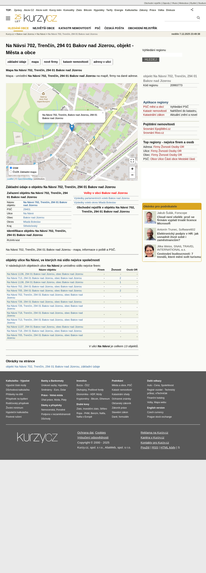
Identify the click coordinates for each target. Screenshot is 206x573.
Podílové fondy (95, 389)
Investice (82, 380)
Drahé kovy (83, 404)
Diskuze (170, 10)
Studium (202, 3)
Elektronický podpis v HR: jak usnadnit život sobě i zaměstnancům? (178, 237)
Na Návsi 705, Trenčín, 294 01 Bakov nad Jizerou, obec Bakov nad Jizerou (45, 336)
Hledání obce (18, 28)
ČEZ (87, 385)
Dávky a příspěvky (51, 405)
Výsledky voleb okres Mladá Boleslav (95, 202)
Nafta (102, 413)
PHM (86, 413)
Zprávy (18, 10)
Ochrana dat (85, 432)
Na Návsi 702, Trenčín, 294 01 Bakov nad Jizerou (73, 34)
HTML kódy (167, 447)
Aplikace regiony (155, 102)
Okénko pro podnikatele (160, 206)
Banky (44, 380)
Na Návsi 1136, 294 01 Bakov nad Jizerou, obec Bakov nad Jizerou (45, 274)
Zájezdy (166, 3)
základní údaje (16, 61)
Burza (80, 385)
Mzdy (99, 394)
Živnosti (165, 146)
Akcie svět (41, 10)
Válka (161, 10)
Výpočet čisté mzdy (16, 385)
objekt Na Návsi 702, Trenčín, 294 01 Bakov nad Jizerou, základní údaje (53, 366)
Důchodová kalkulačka (17, 389)
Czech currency (155, 412)
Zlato (79, 10)
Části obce (171, 159)
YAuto (174, 3)
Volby (150, 402)
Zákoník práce (119, 407)
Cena (157, 385)
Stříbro (103, 408)
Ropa (79, 413)
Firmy (156, 146)
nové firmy (51, 61)
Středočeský (30, 225)
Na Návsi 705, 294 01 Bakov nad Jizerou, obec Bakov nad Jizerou (44, 290)
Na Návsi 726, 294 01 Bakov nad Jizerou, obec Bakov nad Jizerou (44, 301)
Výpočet (24, 380)
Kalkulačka (131, 10)
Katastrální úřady (121, 394)
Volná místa (56, 395)
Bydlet (193, 3)
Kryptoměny (83, 398)
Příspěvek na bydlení (17, 398)
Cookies (100, 432)
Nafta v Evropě (84, 416)
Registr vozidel (155, 389)
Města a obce (119, 385)
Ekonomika (82, 394)
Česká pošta (114, 28)
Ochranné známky (121, 398)
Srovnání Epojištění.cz (156, 128)
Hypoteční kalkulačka (17, 412)
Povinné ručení (14, 416)
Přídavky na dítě (14, 394)
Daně (115, 416)
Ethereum (104, 398)
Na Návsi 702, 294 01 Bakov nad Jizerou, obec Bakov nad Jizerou (44, 286)
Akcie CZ (29, 10)
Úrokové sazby (49, 385)
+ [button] (132, 169)
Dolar (63, 389)
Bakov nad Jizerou (33, 217)
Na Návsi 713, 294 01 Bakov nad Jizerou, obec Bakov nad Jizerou (44, 278)
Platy (64, 399)
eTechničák (161, 393)
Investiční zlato (90, 408)
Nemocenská (48, 409)
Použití (145, 447)
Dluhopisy (82, 389)
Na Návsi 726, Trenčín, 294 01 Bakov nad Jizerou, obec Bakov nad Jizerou (45, 307)
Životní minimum (14, 407)
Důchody (45, 418)
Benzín (94, 413)
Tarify (109, 10)
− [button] (132, 175)
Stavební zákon (120, 412)
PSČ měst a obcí (153, 106)
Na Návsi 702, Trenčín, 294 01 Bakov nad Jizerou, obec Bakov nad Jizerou (45, 296)
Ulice (161, 159)
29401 (26, 209)
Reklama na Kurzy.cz (154, 432)
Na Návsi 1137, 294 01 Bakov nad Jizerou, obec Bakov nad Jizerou (45, 326)
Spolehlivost (167, 385)
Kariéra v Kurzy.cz (152, 437)
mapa (35, 61)
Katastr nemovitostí (155, 110)
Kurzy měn (55, 10)
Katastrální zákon (153, 114)
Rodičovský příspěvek (17, 403)
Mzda (57, 399)
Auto (149, 385)
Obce (153, 159)
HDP (92, 394)
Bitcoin (88, 10)
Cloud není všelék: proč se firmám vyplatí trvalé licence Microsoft (177, 220)
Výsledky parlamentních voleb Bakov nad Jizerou (101, 198)
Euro (56, 389)
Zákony (143, 10)
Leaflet (10, 179)
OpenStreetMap (25, 179)
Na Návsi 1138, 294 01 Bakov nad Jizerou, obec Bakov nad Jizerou (45, 282)
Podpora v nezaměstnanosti (55, 414)
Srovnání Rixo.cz (153, 132)
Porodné (60, 409)
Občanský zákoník (121, 403)
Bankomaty (57, 380)
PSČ (97, 28)
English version (156, 407)
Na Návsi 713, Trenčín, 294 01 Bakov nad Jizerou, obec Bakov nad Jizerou (45, 321)
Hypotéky (99, 10)
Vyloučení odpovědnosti (92, 437)
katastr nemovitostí (75, 61)
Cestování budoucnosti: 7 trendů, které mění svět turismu (179, 255)
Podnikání (117, 380)
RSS (155, 447)
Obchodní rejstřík (152, 3)
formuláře (124, 416)
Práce (153, 10)
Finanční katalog (155, 397)
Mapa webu (160, 402)
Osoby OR (177, 146)
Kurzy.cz (10, 34)
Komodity (68, 10)
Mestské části (186, 159)
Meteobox (184, 3)
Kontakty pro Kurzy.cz (155, 442)
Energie (119, 10)
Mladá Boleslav (32, 221)
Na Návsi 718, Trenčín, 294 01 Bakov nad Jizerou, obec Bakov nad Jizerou (45, 314)
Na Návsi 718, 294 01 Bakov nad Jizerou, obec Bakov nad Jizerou (44, 330)
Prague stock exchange (159, 416)
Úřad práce (47, 399)
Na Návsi (28, 213)
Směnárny (46, 389)
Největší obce (44, 28)
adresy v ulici (102, 61)
